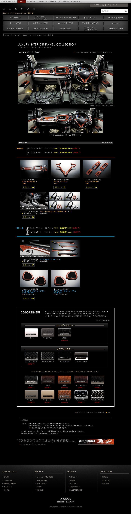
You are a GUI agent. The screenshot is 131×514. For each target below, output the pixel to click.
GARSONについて (99, 5)
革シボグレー (31, 395)
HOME (7, 35)
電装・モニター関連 (15, 29)
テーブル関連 (15, 23)
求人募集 (6, 490)
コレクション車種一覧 (83, 52)
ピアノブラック (64, 357)
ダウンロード (73, 483)
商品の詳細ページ (30, 294)
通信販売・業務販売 (10, 483)
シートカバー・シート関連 (65, 18)
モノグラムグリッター (98, 395)
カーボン (31, 381)
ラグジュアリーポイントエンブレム (38, 440)
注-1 (69, 211)
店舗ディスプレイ (74, 487)
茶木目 (47, 381)
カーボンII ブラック (47, 357)
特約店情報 (40, 490)
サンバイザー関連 (115, 18)
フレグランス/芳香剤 (90, 23)
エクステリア (15, 18)
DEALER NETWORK (75, 490)
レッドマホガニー (81, 381)
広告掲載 (72, 480)
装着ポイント (107, 52)
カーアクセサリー (40, 29)
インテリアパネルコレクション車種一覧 (90, 412)
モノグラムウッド (64, 395)
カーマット (115, 23)
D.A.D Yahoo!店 (41, 483)
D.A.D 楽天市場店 (42, 480)
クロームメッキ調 (81, 357)
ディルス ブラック (81, 395)
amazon (39, 487)
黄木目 (64, 381)
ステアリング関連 (40, 23)
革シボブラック (47, 333)
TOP (109, 412)
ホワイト (31, 333)
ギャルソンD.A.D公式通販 (45, 477)
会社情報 (6, 477)
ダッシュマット (90, 18)
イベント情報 (8, 480)
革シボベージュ (47, 395)
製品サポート (8, 487)
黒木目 (64, 333)
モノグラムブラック (31, 357)
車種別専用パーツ (115, 29)
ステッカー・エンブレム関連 (40, 18)
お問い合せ (105, 483)
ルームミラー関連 (65, 23)
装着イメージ (96, 52)
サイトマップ (112, 5)
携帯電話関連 (65, 29)
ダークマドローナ (97, 381)
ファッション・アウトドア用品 (90, 29)
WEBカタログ (73, 477)
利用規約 (105, 477)
